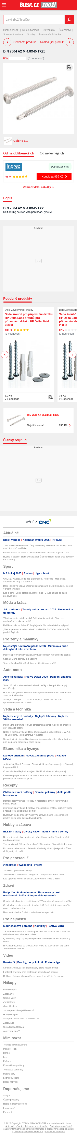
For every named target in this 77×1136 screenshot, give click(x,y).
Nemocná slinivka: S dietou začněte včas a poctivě (28, 912)
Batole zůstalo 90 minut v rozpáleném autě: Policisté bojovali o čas (36, 552)
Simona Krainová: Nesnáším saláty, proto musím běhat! (30, 967)
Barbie (6, 1053)
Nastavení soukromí (33, 1131)
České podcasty (11, 1099)
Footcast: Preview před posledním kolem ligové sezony (30, 972)
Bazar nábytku (10, 1082)
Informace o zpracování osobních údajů (54, 1129)
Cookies (18, 1131)
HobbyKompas (10, 1014)
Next (72, 354)
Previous (4, 354)
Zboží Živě (8, 994)
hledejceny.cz (10, 989)
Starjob (6, 1095)
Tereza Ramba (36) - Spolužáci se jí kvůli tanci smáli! (29, 663)
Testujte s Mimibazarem (15, 1044)
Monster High (9, 1049)
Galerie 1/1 (20, 140)
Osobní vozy (9, 998)
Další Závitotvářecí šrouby (19, 309)
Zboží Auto (8, 1023)
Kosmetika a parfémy (13, 1065)
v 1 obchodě (12, 398)
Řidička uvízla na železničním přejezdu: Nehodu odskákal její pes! (36, 625)
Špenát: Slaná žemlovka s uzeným (20, 659)
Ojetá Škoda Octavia (13, 1027)
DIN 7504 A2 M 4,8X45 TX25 (24, 51)
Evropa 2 (7, 1112)
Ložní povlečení (11, 1078)
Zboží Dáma (9, 1002)
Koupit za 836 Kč (52, 176)
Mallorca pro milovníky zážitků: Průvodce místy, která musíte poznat (36, 654)
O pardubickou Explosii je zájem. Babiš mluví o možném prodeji (34, 771)
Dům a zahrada (30, 30)
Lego (5, 1057)
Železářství (65, 30)
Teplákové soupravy (13, 1069)
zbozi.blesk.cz (10, 30)
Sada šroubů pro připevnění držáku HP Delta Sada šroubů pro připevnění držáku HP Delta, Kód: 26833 (29, 320)
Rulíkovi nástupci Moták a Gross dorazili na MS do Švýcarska (33, 976)
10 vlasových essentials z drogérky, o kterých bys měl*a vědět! (34, 874)
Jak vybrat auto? (11, 1031)
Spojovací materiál (13, 34)
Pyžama (7, 1061)
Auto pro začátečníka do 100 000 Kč (21, 1018)
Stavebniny (49, 30)
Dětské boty (9, 1073)
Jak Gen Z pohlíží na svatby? (17, 870)
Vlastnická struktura (55, 1131)
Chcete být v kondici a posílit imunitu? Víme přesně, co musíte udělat (37, 901)
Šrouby (31, 34)
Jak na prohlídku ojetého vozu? (18, 1010)
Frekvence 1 (9, 1108)
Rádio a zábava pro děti (15, 1103)
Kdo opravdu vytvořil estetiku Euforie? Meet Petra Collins (31, 878)
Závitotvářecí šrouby (50, 34)
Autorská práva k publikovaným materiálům (26, 1126)
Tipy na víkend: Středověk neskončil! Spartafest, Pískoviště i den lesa (37, 844)
